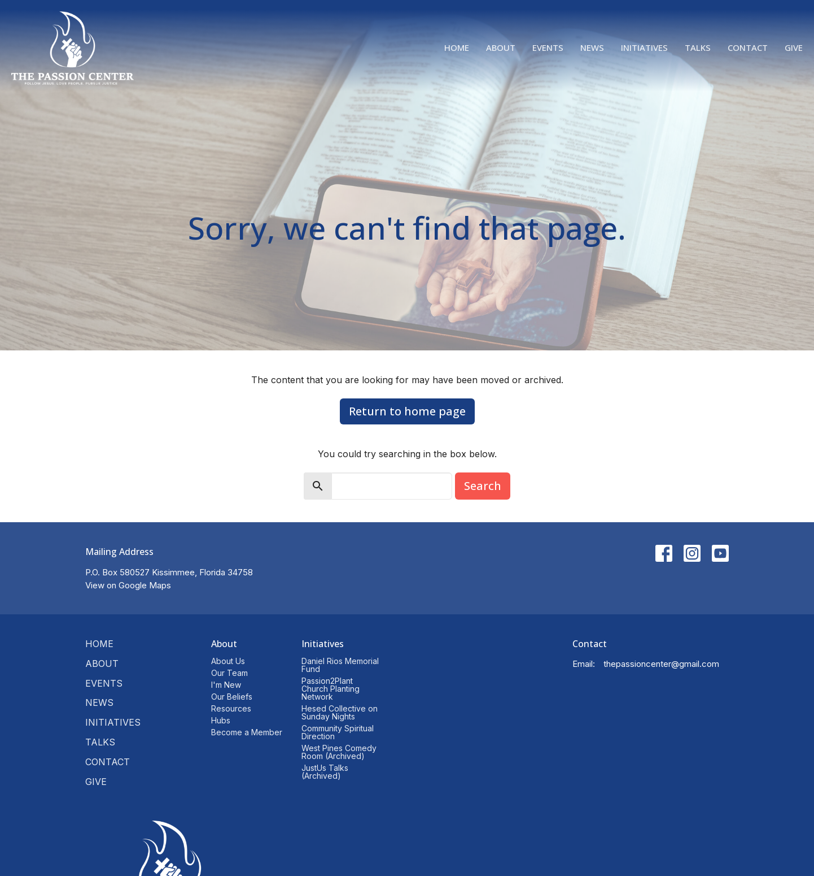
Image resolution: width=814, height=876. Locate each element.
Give (794, 47)
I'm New (226, 684)
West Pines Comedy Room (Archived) (339, 752)
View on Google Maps (128, 585)
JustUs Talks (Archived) (324, 771)
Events (547, 47)
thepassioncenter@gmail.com (661, 663)
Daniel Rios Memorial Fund (340, 665)
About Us (228, 661)
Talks (698, 47)
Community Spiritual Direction (337, 732)
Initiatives (644, 47)
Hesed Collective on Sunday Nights (339, 712)
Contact (748, 47)
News (592, 47)
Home (456, 47)
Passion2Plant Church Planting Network (330, 688)
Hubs (220, 720)
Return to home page (407, 411)
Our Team (229, 673)
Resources (231, 708)
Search (482, 485)
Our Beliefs (231, 696)
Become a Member (246, 732)
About (500, 47)
